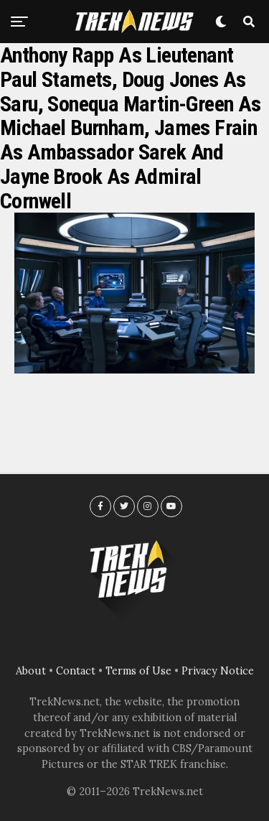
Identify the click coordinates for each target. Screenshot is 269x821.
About (31, 670)
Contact (75, 670)
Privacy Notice (217, 670)
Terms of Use (138, 670)
